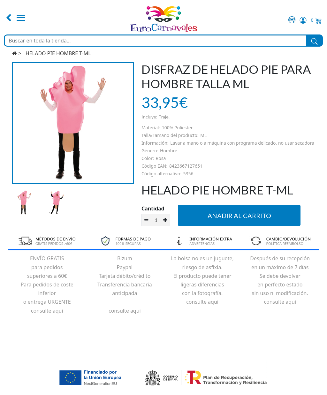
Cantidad (152, 208)
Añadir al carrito (239, 215)
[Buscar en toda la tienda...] (155, 40)
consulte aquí (47, 310)
